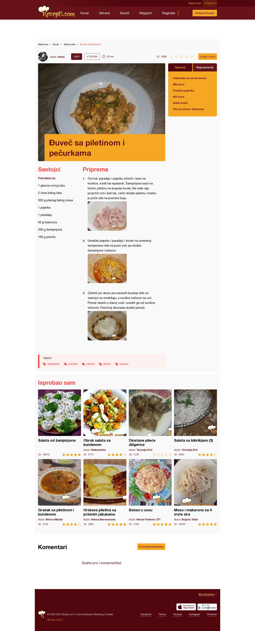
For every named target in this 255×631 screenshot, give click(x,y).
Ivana (61, 56)
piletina (91, 363)
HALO (59, 619)
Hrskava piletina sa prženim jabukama (104, 492)
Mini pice (178, 84)
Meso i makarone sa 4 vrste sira (195, 492)
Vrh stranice (206, 594)
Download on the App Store (186, 606)
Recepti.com (56, 11)
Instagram (194, 614)
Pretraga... (184, 13)
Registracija (195, 3)
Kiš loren (178, 96)
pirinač (107, 363)
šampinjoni (53, 363)
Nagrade (168, 13)
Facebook (146, 614)
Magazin (145, 13)
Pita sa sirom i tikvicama (188, 109)
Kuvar (84, 13)
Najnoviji (180, 67)
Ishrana (104, 13)
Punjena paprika (183, 90)
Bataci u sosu (150, 492)
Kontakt (109, 614)
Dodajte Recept (205, 13)
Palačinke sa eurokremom (190, 78)
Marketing (99, 614)
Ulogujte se (211, 3)
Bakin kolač (180, 102)
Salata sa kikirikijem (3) (195, 422)
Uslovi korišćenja (84, 614)
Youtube (177, 614)
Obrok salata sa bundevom (104, 422)
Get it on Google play (207, 606)
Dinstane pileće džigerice (150, 422)
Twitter (162, 614)
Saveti (124, 13)
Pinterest (212, 614)
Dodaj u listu (207, 56)
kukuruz (124, 363)
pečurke (73, 363)
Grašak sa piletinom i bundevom (59, 492)
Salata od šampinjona (59, 422)
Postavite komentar (151, 546)
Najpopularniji (205, 67)
